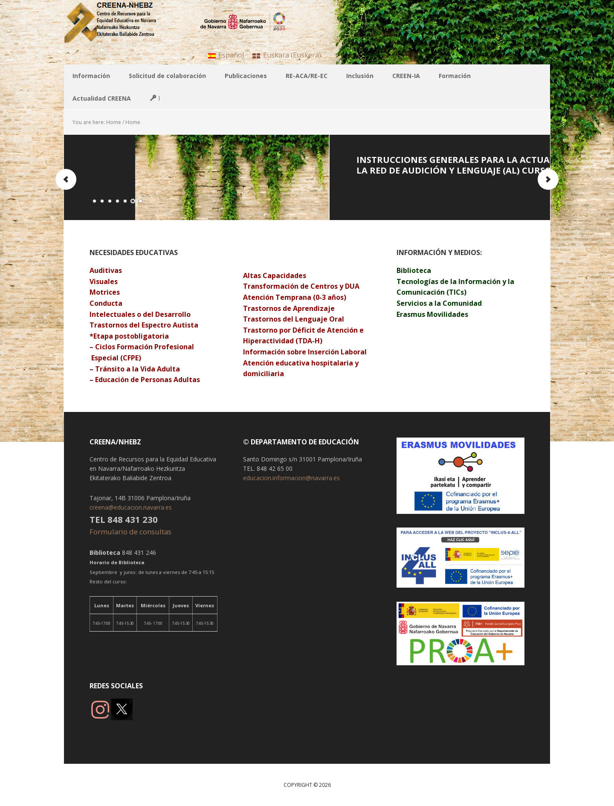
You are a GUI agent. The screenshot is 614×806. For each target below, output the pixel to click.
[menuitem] (226, 55)
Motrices (106, 292)
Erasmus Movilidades (432, 314)
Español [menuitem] (231, 55)
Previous (66, 179)
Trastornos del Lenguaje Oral (293, 319)
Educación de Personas (133, 379)
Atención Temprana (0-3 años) (294, 297)
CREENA (119, 21)
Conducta (106, 303)
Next (548, 179)
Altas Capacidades (274, 275)
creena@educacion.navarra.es (131, 507)
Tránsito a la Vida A (128, 369)
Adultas (187, 379)
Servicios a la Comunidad (439, 303)
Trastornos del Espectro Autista (144, 325)
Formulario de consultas (131, 531)
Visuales (104, 281)
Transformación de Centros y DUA (301, 286)
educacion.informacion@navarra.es (291, 478)
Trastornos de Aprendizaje (289, 308)
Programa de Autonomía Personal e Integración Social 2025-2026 (179, 165)
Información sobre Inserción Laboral (305, 352)
